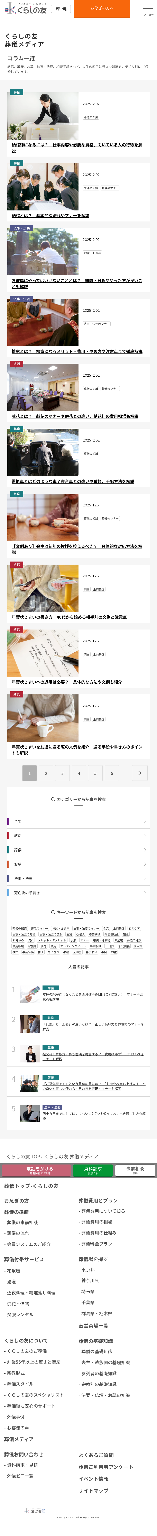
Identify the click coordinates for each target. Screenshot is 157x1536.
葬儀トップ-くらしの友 (31, 1185)
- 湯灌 (10, 1282)
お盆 (114, 952)
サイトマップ (93, 1491)
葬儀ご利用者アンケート (106, 1467)
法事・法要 (23, 878)
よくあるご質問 (96, 1455)
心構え (80, 934)
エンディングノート (73, 946)
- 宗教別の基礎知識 (90, 1384)
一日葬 (109, 946)
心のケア (134, 928)
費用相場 (18, 946)
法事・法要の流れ (50, 934)
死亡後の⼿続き (27, 892)
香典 (41, 952)
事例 (104, 952)
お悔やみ (18, 940)
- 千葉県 (86, 1302)
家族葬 (32, 946)
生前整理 (118, 928)
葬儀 (17, 849)
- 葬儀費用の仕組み (90, 1233)
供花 (43, 946)
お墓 (17, 864)
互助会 (77, 952)
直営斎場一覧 (93, 1326)
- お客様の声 (16, 1428)
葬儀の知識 (19, 928)
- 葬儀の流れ (16, 1233)
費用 (53, 946)
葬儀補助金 (111, 934)
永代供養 (124, 946)
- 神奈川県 (89, 1280)
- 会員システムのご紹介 (16, 1244)
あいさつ (53, 952)
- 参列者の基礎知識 (90, 1373)
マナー (84, 940)
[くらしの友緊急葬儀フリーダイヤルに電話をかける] (36, 1171)
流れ (31, 940)
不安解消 (94, 934)
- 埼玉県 (86, 1291)
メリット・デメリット (52, 940)
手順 (73, 940)
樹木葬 (138, 946)
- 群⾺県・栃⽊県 (90, 1313)
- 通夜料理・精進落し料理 (16, 1293)
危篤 (69, 934)
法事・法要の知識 (23, 934)
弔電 (66, 952)
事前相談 (95, 946)
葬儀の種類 (134, 940)
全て (17, 821)
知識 (126, 934)
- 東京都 (86, 1269)
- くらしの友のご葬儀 (16, 1351)
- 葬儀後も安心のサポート (16, 1406)
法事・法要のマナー (86, 928)
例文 (106, 928)
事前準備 (28, 952)
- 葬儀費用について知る (90, 1211)
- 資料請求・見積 (16, 1465)
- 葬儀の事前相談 (16, 1222)
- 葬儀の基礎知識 (90, 1351)
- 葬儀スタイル (16, 1384)
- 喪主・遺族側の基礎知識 (90, 1362)
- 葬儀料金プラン (90, 1243)
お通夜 (118, 940)
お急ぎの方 (16, 1200)
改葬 (15, 952)
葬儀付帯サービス (24, 1259)
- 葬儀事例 (15, 1417)
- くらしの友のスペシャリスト (16, 1395)
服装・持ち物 (101, 940)
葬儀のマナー (39, 928)
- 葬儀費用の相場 (90, 1222)
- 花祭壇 (12, 1271)
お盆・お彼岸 (60, 928)
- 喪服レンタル (16, 1314)
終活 (17, 835)
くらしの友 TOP (23, 1156)
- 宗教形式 (15, 1373)
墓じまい (91, 952)
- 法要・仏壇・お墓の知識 (90, 1396)
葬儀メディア (19, 1439)
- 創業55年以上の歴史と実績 (16, 1362)
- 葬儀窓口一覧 (16, 1476)
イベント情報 (93, 1479)
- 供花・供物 (16, 1303)
